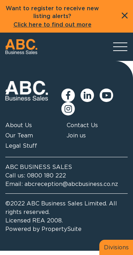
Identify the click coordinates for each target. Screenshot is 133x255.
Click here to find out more (52, 25)
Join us (76, 135)
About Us (18, 125)
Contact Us (82, 125)
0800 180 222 (46, 175)
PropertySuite (61, 229)
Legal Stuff (21, 145)
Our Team (19, 135)
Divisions (116, 247)
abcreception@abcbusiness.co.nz (71, 184)
